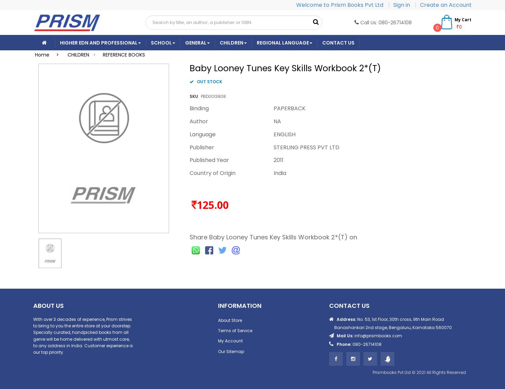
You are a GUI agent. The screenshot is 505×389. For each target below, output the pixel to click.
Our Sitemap (231, 351)
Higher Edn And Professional (100, 42)
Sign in (402, 5)
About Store (230, 320)
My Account (230, 341)
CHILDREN (78, 54)
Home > (49, 54)
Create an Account (446, 5)
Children (233, 42)
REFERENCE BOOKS (124, 54)
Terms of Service (235, 331)
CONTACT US (338, 42)
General (197, 42)
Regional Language (284, 42)
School (163, 42)
